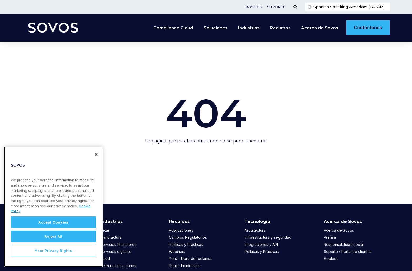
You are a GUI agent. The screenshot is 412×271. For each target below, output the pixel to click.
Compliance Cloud (173, 27)
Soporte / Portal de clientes (348, 251)
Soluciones (216, 27)
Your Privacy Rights (53, 250)
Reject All (53, 236)
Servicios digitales (116, 251)
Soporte (276, 7)
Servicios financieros (118, 244)
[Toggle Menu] (295, 7)
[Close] (96, 154)
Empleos (253, 7)
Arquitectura (255, 230)
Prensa (330, 237)
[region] (53, 207)
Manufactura (111, 237)
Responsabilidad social (344, 244)
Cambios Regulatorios (188, 237)
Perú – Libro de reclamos (190, 258)
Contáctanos (368, 27)
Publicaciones (181, 230)
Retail (105, 230)
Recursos (280, 27)
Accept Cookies (53, 222)
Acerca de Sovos (319, 27)
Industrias (249, 27)
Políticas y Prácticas (186, 244)
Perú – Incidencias (184, 265)
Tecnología (257, 221)
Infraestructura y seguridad (268, 237)
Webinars (177, 251)
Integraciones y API (261, 244)
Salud (105, 258)
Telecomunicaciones (118, 265)
